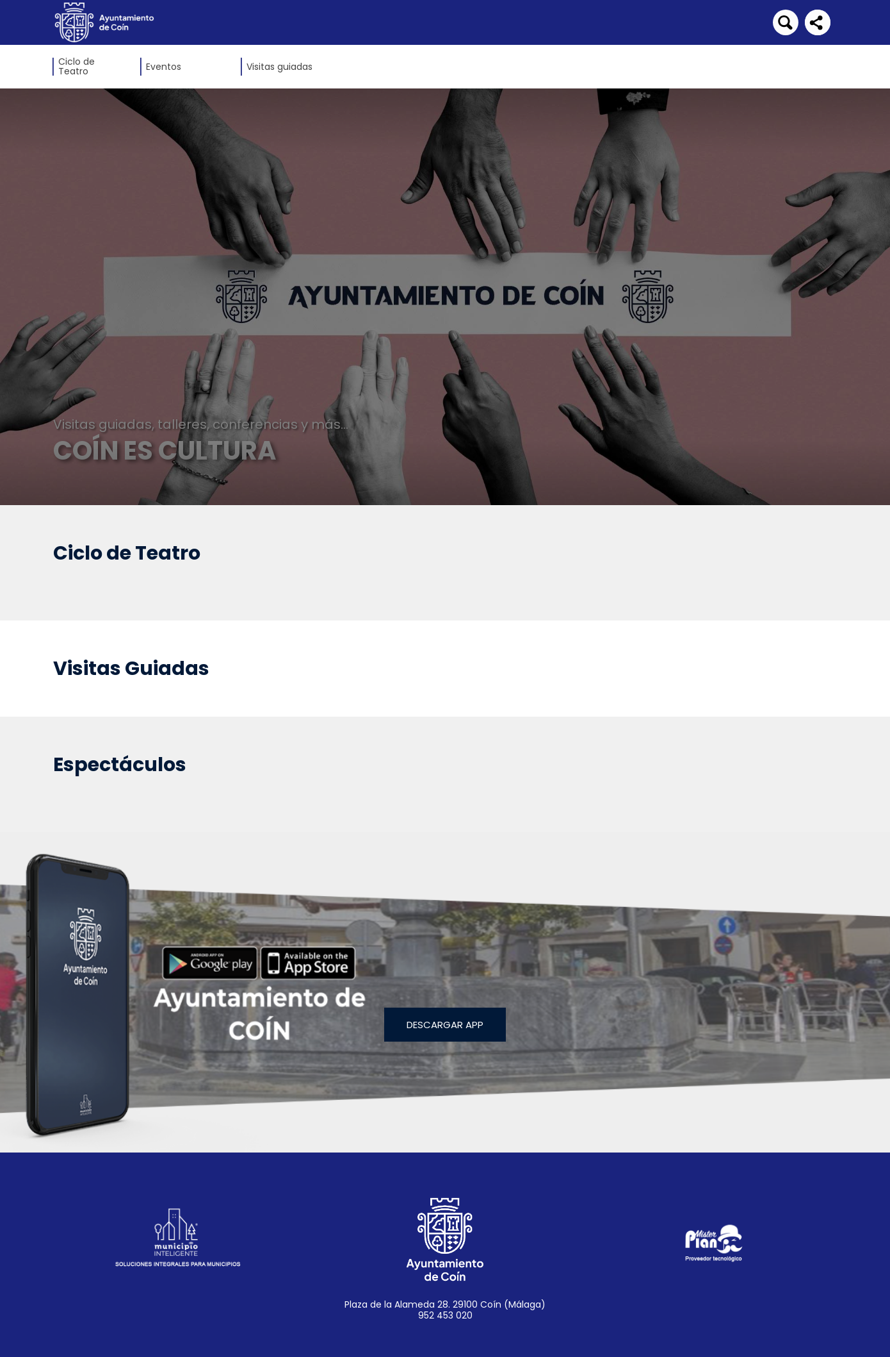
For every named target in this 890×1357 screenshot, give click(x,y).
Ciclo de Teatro (76, 66)
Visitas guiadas (279, 67)
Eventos (163, 67)
